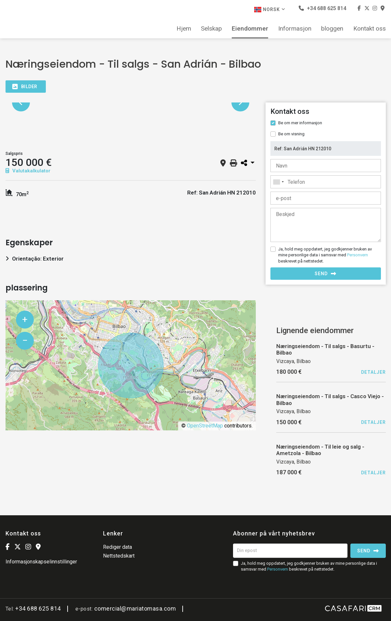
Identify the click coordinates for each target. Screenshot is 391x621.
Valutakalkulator (28, 171)
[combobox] (326, 182)
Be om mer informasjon (300, 122)
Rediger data (117, 547)
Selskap (211, 28)
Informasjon (294, 28)
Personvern (357, 254)
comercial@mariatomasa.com (135, 608)
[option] (131, 102)
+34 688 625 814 (322, 8)
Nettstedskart (119, 556)
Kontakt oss (369, 28)
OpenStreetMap (205, 426)
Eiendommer (250, 28)
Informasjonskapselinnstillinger (41, 562)
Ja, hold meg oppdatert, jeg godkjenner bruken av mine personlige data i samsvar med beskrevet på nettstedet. (325, 255)
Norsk (269, 9)
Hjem (183, 28)
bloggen (332, 28)
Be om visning (291, 133)
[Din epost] (290, 551)
